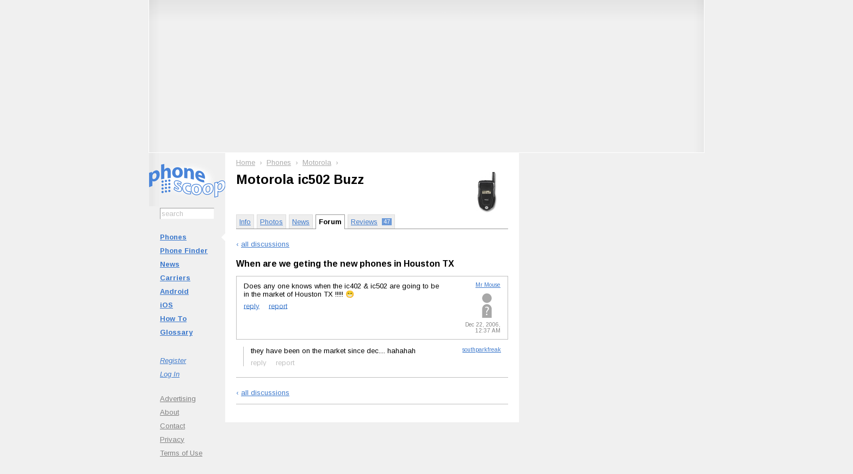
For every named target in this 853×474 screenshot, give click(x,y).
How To (173, 319)
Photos (271, 222)
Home (245, 162)
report (278, 305)
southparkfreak (481, 350)
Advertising (178, 399)
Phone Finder (184, 251)
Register (173, 360)
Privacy (172, 439)
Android (174, 291)
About (169, 412)
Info (245, 222)
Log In (170, 374)
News (170, 264)
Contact (172, 426)
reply (251, 305)
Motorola (316, 162)
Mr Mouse (487, 285)
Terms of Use (181, 453)
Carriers (175, 278)
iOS (166, 305)
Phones (173, 237)
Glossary (176, 332)
